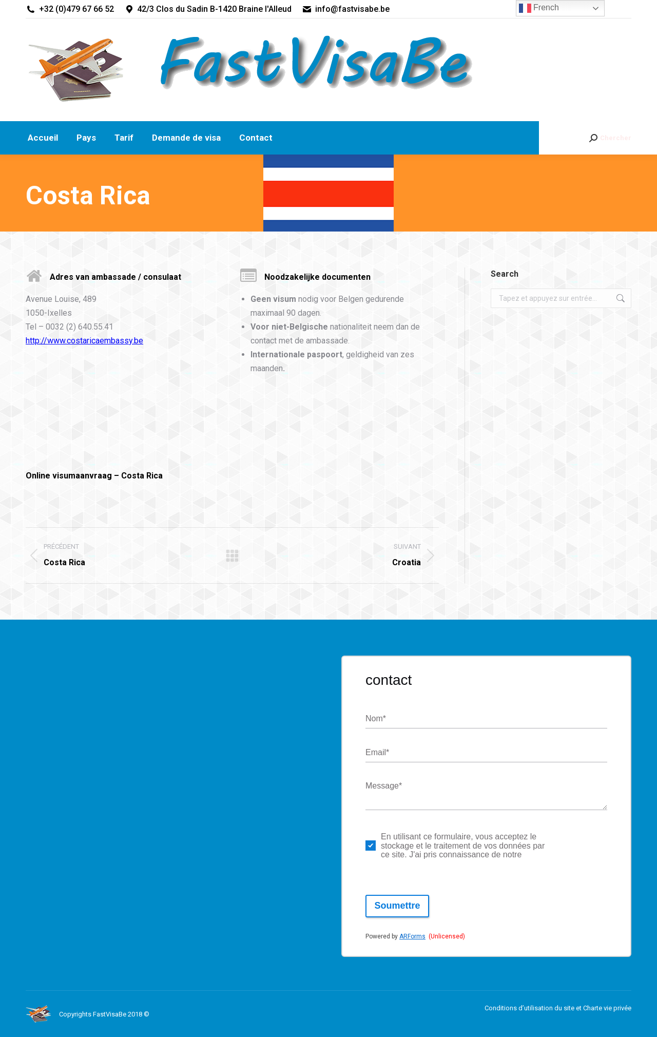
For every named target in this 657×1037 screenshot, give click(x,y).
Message (383, 786)
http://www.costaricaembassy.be (84, 340)
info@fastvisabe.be (346, 9)
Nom (375, 719)
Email (377, 752)
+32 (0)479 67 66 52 (70, 9)
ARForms (412, 936)
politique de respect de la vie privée (578, 845)
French (539, 8)
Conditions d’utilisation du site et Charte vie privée (558, 1008)
